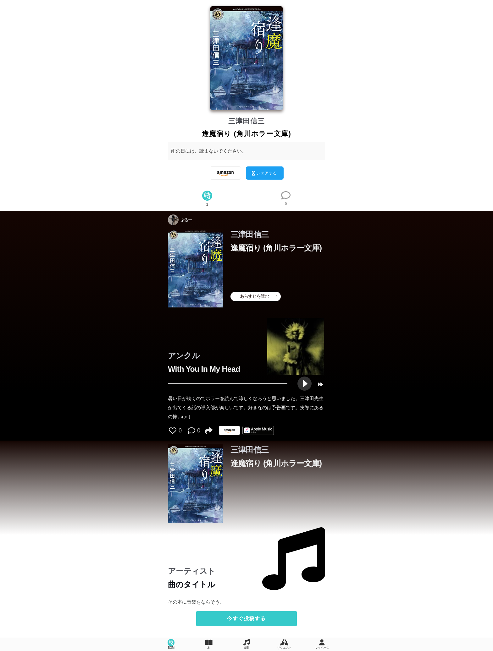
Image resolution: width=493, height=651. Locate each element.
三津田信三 (246, 121)
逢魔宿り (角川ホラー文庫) (276, 247)
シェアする (264, 173)
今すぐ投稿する (246, 618)
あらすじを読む (258, 296)
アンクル (184, 355)
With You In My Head (204, 369)
